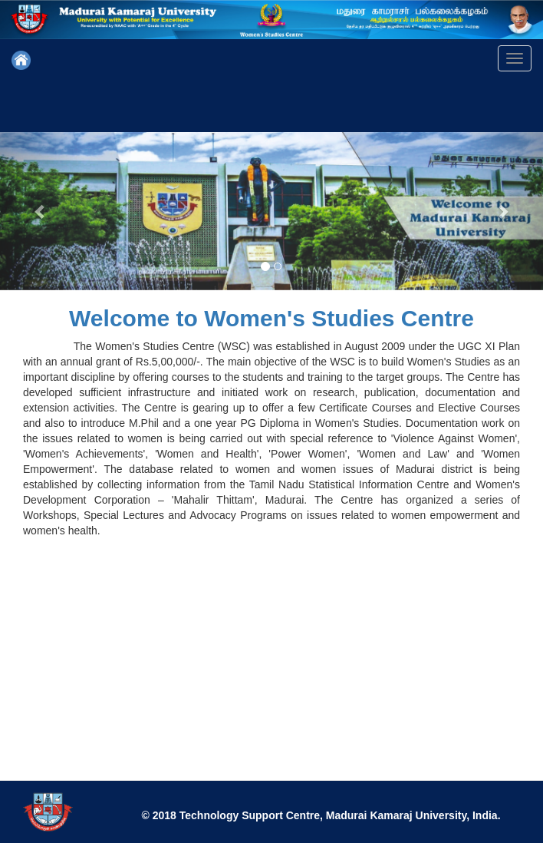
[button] (40, 211)
